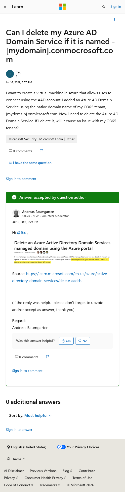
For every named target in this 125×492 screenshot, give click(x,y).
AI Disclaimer (14, 470)
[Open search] (104, 6)
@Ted (22, 232)
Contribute (87, 470)
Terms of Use (82, 477)
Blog (65, 470)
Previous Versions (43, 470)
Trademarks (48, 485)
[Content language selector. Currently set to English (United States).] (26, 447)
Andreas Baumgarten (38, 211)
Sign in (116, 6)
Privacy (9, 477)
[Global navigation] (5, 6)
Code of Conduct (17, 485)
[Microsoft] (62, 6)
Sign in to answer (19, 429)
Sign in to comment (21, 178)
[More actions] (114, 19)
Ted (18, 72)
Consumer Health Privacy (44, 477)
